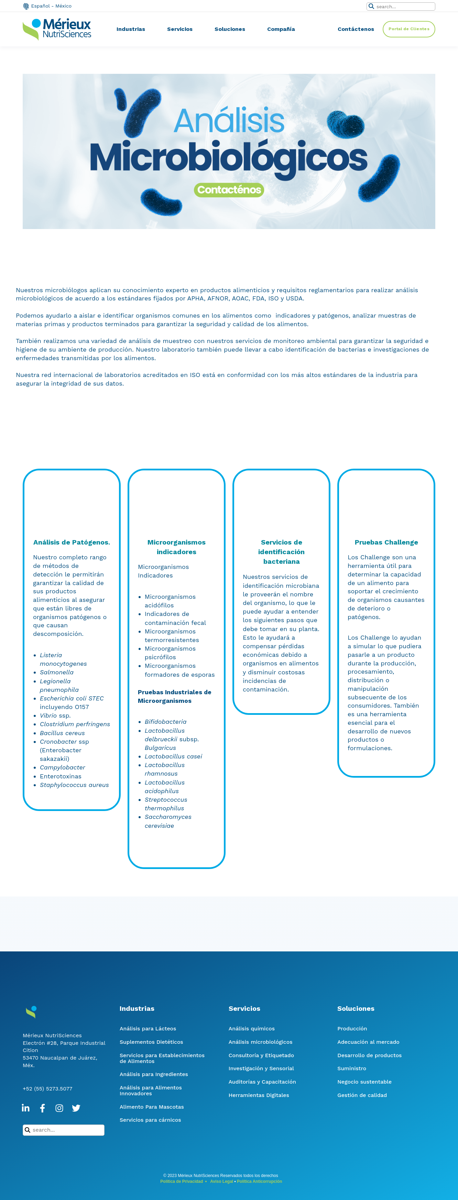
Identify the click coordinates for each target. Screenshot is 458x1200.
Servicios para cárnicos (150, 1120)
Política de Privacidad (181, 1181)
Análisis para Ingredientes (154, 1074)
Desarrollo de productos (369, 1055)
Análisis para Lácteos (148, 1028)
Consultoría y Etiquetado (261, 1055)
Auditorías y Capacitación (262, 1082)
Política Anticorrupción (259, 1181)
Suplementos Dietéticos (151, 1042)
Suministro (351, 1068)
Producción (352, 1028)
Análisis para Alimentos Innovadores (151, 1090)
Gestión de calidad (362, 1095)
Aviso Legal (221, 1181)
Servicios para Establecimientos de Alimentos (162, 1058)
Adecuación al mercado (368, 1042)
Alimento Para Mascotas (152, 1107)
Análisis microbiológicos (261, 1042)
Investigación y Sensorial (261, 1068)
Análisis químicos (252, 1028)
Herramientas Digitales (259, 1095)
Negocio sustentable (364, 1082)
